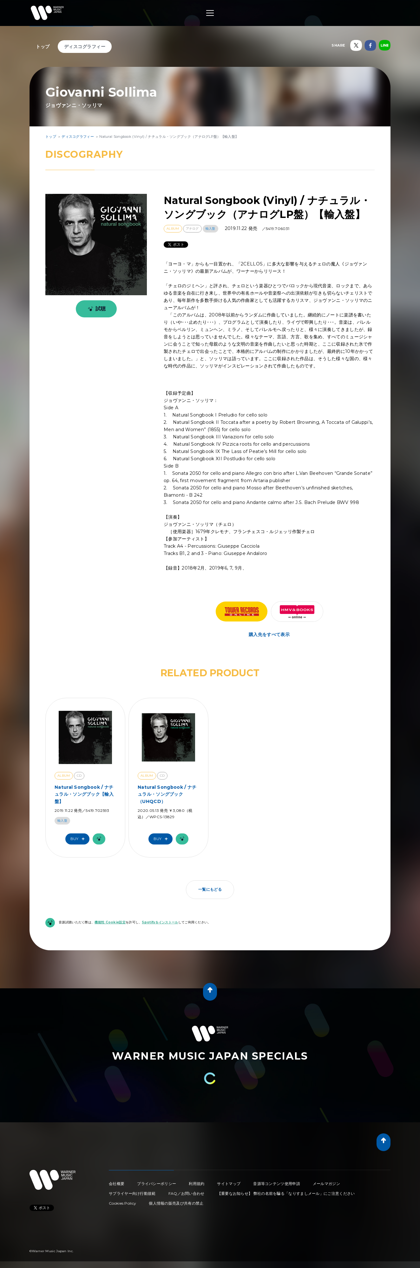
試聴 (96, 309)
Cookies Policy (122, 1203)
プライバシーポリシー (156, 1183)
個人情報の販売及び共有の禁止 (176, 1203)
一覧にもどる (210, 889)
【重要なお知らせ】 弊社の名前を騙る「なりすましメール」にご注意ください (286, 1193)
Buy (79, 838)
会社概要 (116, 1183)
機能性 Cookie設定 (110, 922)
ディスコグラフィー (85, 46)
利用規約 (196, 1183)
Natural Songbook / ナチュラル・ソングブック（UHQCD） (167, 794)
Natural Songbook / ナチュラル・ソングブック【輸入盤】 (84, 794)
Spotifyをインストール (160, 922)
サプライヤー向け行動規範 (132, 1193)
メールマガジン (326, 1183)
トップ (43, 46)
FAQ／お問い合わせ (186, 1193)
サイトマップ (228, 1183)
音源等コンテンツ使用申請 (276, 1183)
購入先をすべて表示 (269, 634)
